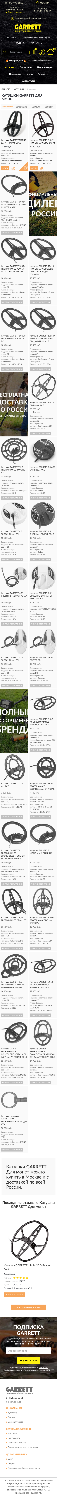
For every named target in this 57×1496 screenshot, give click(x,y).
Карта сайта (14, 1438)
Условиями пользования (34, 1370)
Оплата (11, 1417)
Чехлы (29, 74)
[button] (14, 12)
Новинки (20, 43)
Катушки (9, 67)
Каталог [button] (12, 38)
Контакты (37, 43)
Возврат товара (15, 1422)
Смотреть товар (14, 1295)
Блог (10, 1459)
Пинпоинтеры (44, 67)
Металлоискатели (41, 61)
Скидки (11, 1464)
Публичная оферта (17, 1443)
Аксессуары (28, 81)
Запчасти (43, 74)
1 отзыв (36, 412)
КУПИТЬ (5, 168)
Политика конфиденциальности (24, 1468)
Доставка (12, 1413)
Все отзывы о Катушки (28, 1307)
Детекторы (26, 67)
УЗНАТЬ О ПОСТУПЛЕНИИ (12, 232)
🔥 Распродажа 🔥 (16, 61)
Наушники (15, 74)
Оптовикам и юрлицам (36, 38)
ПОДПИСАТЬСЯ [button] (28, 1361)
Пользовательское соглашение (23, 1447)
